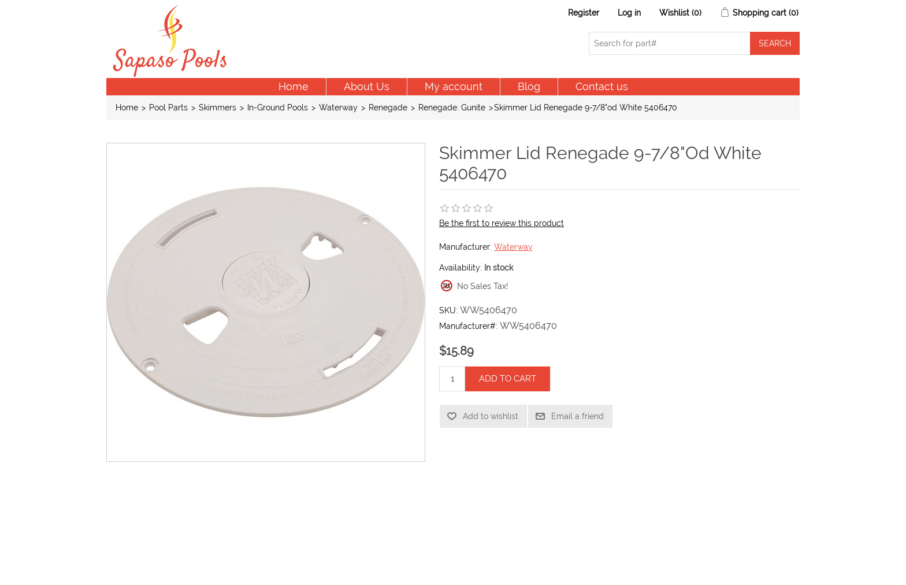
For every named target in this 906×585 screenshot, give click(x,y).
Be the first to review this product (501, 223)
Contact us (601, 86)
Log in (629, 12)
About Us (366, 86)
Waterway (513, 246)
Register (583, 12)
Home (294, 86)
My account (453, 86)
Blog (529, 86)
